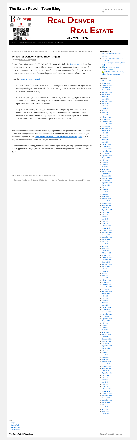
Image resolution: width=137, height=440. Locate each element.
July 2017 (105, 214)
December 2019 (106, 149)
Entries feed (15, 425)
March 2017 (105, 223)
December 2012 (106, 339)
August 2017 (106, 212)
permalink (52, 175)
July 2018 (105, 187)
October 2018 (106, 180)
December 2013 (106, 312)
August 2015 (106, 266)
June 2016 (105, 244)
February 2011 (106, 389)
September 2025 (107, 92)
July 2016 (105, 242)
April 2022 (105, 97)
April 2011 (105, 384)
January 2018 (106, 201)
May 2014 (105, 300)
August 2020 (106, 131)
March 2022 (105, 99)
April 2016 (105, 248)
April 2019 (105, 167)
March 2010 (105, 414)
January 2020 (106, 146)
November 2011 (107, 368)
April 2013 (105, 330)
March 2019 (105, 169)
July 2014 (105, 296)
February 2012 (106, 362)
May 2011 (105, 382)
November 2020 (107, 124)
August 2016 (106, 239)
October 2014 (106, 289)
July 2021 (105, 106)
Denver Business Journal (30, 79)
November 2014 (107, 287)
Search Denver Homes (27, 43)
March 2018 (105, 196)
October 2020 (106, 126)
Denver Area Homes (45, 43)
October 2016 (106, 235)
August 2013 (106, 321)
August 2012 (106, 348)
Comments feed (16, 427)
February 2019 (106, 171)
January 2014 (106, 309)
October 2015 (106, 262)
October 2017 (106, 208)
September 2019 (107, 155)
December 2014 (106, 285)
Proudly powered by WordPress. (112, 434)
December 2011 (106, 366)
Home (14, 43)
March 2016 (105, 251)
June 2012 (105, 352)
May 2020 (105, 137)
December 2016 (106, 230)
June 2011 (105, 380)
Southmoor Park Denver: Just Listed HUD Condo (29, 51)
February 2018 (106, 198)
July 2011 (105, 377)
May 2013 (105, 328)
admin (34, 60)
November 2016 (107, 232)
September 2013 (107, 318)
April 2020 (105, 140)
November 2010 (107, 395)
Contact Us (59, 43)
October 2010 (106, 398)
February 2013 (106, 334)
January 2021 (106, 119)
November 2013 (107, 314)
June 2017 (105, 217)
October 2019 (106, 153)
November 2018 (107, 178)
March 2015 (105, 278)
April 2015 (105, 275)
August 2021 (106, 103)
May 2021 (105, 110)
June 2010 (105, 407)
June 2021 (105, 108)
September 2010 (107, 400)
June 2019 (105, 162)
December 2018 (106, 176)
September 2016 (107, 237)
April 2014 (105, 303)
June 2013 (105, 325)
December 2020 (106, 122)
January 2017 (106, 228)
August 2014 (106, 294)
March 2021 (105, 115)
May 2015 (105, 273)
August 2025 (106, 94)
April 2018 (105, 194)
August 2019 (106, 158)
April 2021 (105, 112)
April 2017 (105, 221)
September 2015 (107, 264)
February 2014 (106, 307)
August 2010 (106, 402)
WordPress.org (15, 429)
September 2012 (107, 346)
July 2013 (105, 323)
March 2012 (105, 359)
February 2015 (106, 280)
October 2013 (106, 316)
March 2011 (105, 386)
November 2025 (107, 88)
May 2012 (105, 355)
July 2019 (105, 160)
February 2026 (106, 81)
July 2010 (105, 405)
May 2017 (105, 219)
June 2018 (105, 189)
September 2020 (107, 128)
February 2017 (106, 226)
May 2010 (105, 409)
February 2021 (106, 117)
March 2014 (105, 305)
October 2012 (106, 343)
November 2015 (107, 260)
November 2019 (107, 151)
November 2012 (107, 341)
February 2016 (106, 253)
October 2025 (106, 90)
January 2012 (106, 364)
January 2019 (106, 174)
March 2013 (105, 332)
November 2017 (107, 205)
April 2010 (105, 411)
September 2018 (107, 183)
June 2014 (105, 298)
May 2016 (105, 246)
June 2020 (105, 135)
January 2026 (106, 83)
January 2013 (106, 337)
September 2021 (107, 101)
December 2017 (106, 203)
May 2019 (105, 165)
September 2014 (107, 291)
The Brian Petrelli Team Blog (34, 8)
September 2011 (107, 373)
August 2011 (106, 375)
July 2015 (105, 269)
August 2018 (106, 185)
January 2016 (106, 255)
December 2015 (106, 257)
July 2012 (105, 350)
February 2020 (106, 144)
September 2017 (107, 210)
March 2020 (105, 142)
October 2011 (106, 371)
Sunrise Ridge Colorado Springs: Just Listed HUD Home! (72, 51)
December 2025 (106, 85)
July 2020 (105, 133)
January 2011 (106, 391)
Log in (13, 423)
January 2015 (106, 282)
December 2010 (106, 393)
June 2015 (105, 271)
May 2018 (105, 192)
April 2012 (105, 357)
